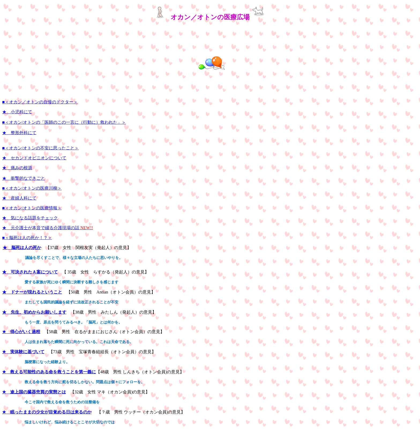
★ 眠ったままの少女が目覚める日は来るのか (47, 412)
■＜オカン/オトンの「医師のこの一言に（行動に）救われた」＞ (64, 122)
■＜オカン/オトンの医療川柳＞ (32, 188)
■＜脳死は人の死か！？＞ (27, 237)
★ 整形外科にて (19, 132)
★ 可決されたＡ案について (30, 272)
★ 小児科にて (17, 112)
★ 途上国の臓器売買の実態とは (34, 392)
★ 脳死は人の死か (22, 247)
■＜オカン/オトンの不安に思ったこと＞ (40, 148)
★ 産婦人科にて (19, 198)
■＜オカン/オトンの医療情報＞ (32, 208)
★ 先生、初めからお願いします (34, 312)
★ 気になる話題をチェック (30, 218)
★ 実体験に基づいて (23, 351)
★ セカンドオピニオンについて (34, 158)
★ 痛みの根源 (17, 167)
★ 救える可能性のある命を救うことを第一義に (49, 372)
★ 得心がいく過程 (21, 331)
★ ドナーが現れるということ (32, 292)
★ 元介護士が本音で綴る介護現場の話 (47, 227)
